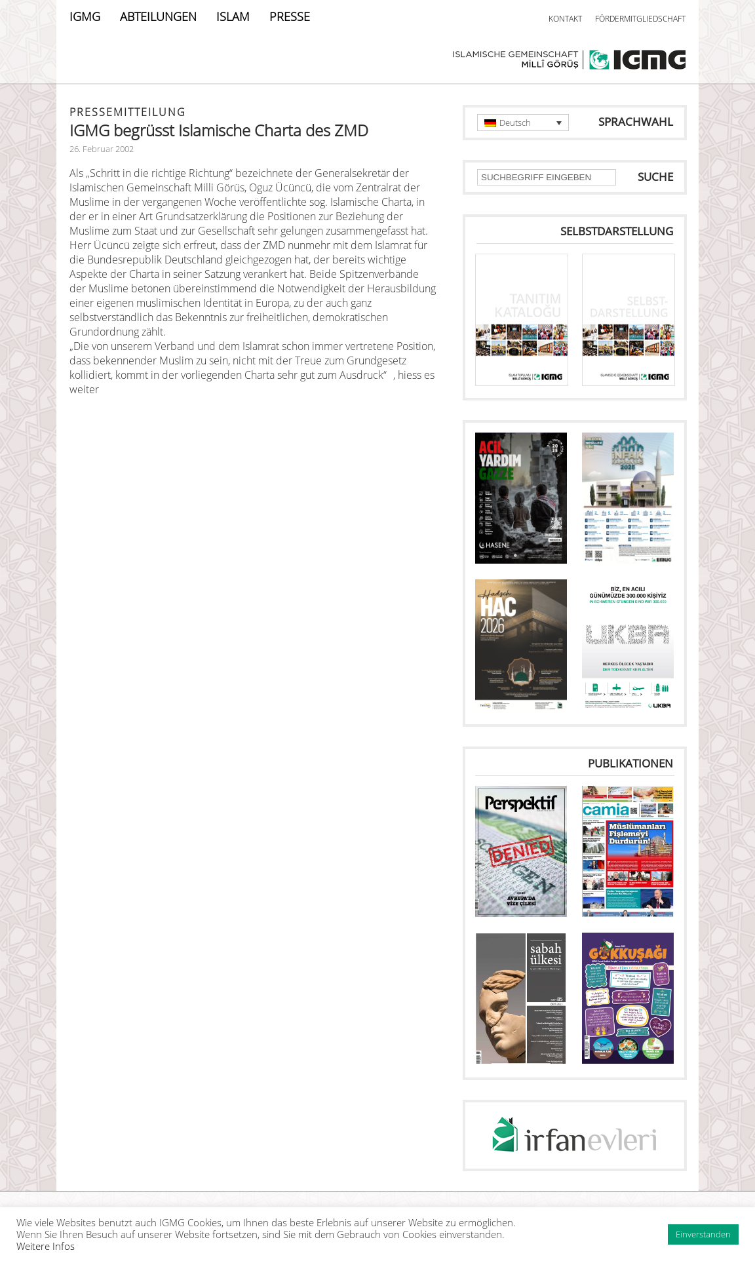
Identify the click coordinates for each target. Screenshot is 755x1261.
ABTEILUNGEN (158, 16)
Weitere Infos (45, 1245)
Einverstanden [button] (703, 1234)
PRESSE (289, 16)
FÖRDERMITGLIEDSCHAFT (640, 18)
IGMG (84, 16)
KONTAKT (565, 18)
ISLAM (233, 16)
